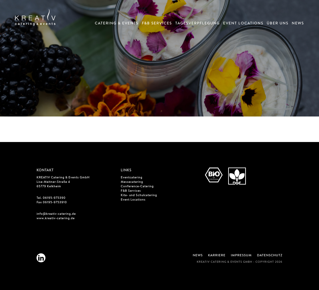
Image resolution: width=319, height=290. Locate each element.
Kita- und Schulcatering (139, 195)
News (298, 24)
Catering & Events (116, 24)
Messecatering (132, 182)
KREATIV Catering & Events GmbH (63, 177)
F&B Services (157, 24)
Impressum (241, 255)
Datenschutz (269, 255)
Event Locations (243, 24)
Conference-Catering (137, 186)
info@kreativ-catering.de (56, 214)
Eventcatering (131, 177)
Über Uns (277, 24)
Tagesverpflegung (197, 24)
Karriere (217, 255)
